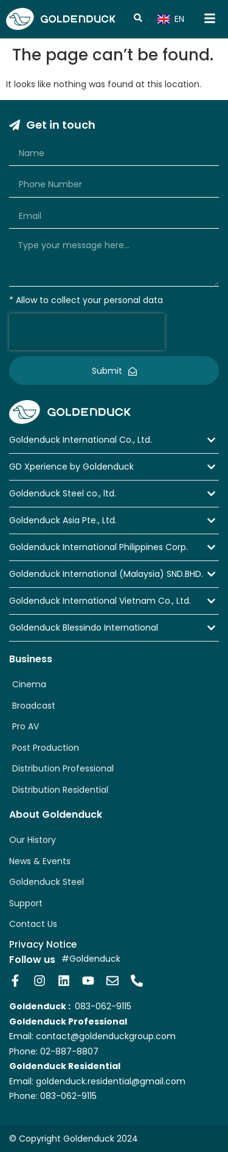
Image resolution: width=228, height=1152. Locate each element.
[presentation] (87, 331)
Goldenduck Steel (46, 882)
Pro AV (25, 726)
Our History (32, 840)
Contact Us (33, 924)
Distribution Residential (60, 790)
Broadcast (33, 705)
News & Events (40, 861)
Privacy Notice (43, 944)
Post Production (45, 748)
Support (26, 903)
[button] (114, 440)
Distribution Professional (63, 768)
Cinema (29, 684)
